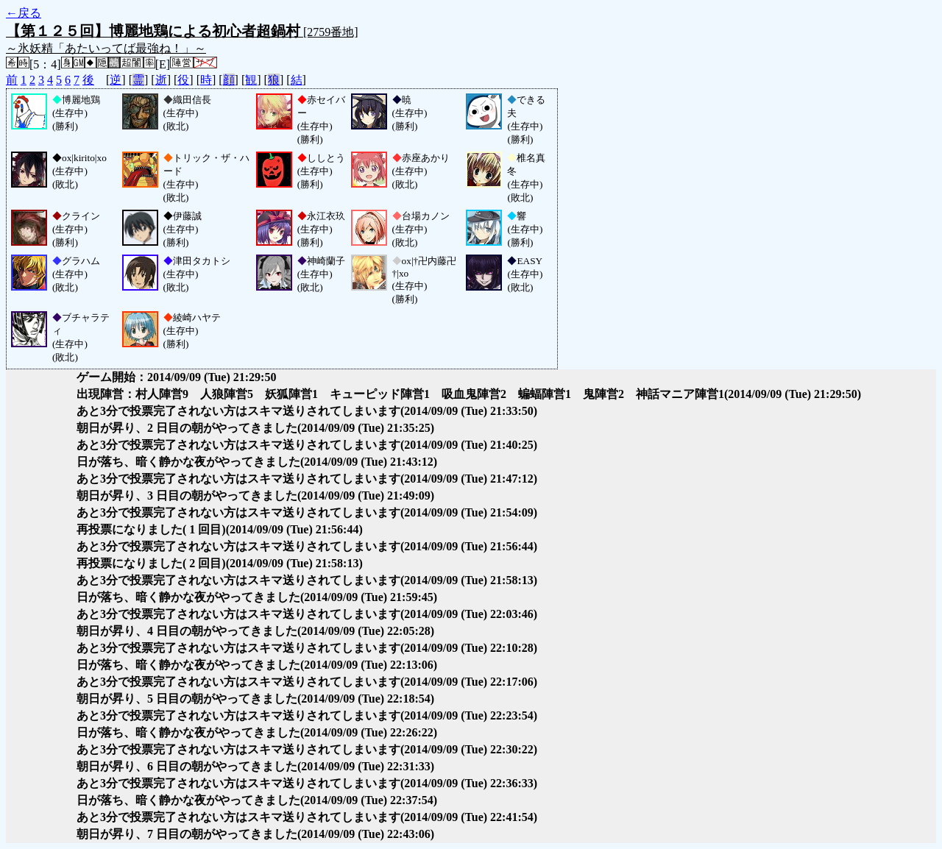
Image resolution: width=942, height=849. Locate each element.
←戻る (23, 13)
